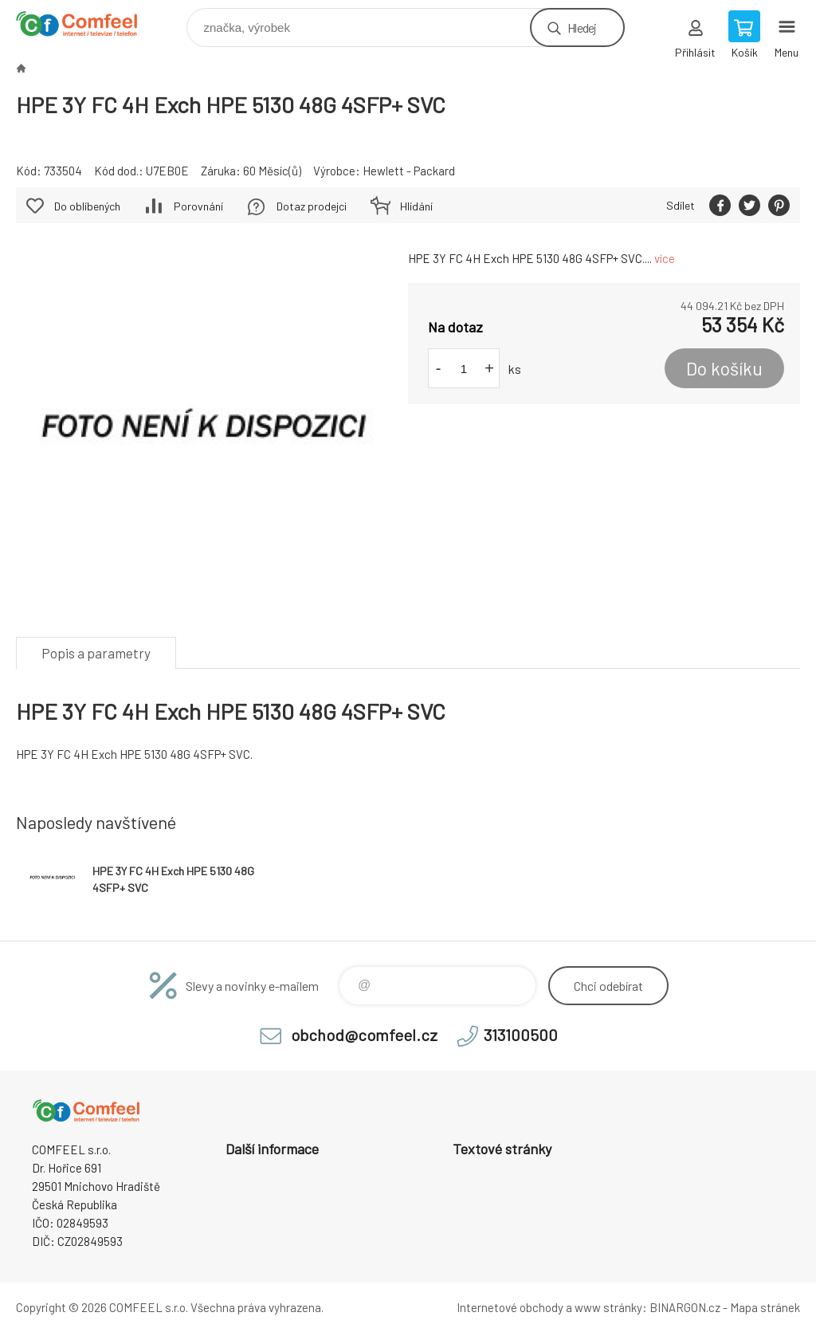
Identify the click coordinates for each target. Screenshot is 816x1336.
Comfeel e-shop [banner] (86, 23)
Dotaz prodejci (312, 206)
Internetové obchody (510, 1307)
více (664, 258)
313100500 (521, 1034)
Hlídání (416, 206)
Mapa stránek (765, 1307)
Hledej (581, 27)
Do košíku (724, 368)
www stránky (608, 1307)
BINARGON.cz (684, 1307)
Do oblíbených (87, 206)
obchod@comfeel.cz (364, 1034)
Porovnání (198, 206)
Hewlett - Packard (409, 170)
